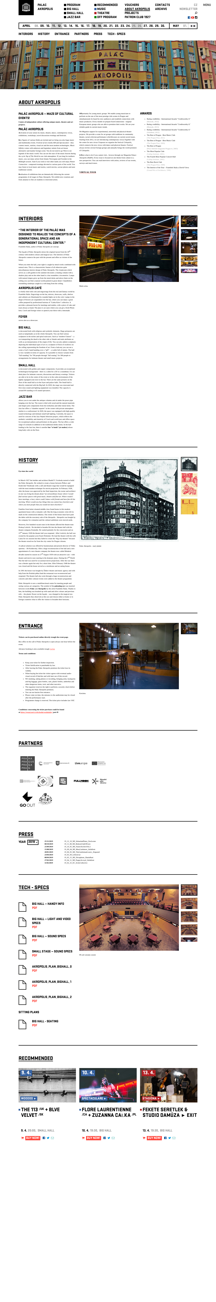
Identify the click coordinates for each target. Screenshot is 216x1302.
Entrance (62, 34)
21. (111, 26)
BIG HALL (73, 9)
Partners (81, 34)
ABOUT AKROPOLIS (137, 9)
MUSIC (101, 9)
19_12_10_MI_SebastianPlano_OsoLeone (80, 840)
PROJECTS (132, 13)
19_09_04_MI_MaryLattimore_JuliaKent (79, 848)
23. (123, 26)
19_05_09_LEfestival (72, 853)
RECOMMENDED (107, 5)
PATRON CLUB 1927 (138, 17)
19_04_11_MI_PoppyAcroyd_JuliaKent (79, 859)
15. (77, 26)
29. (157, 26)
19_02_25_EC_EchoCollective (75, 862)
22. (117, 26)
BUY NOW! (32, 1137)
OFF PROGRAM (107, 17)
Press (98, 34)
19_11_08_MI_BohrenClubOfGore (77, 843)
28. (151, 26)
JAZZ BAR (73, 17)
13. (65, 26)
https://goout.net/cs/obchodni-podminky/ (37, 711)
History (44, 34)
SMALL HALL (75, 13)
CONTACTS (162, 5)
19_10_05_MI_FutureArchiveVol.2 (77, 845)
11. (54, 26)
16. (83, 26)
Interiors (26, 34)
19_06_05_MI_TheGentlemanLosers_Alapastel (82, 851)
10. (48, 26)
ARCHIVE (161, 9)
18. (94, 26)
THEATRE (103, 13)
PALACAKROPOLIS (45, 7)
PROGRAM (73, 5)
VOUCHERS (132, 5)
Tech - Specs (116, 34)
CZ (195, 5)
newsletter (188, 9)
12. (60, 26)
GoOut (52, 648)
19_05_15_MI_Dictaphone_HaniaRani (78, 856)
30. (163, 26)
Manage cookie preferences (32, 1256)
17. (88, 26)
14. (71, 26)
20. (105, 26)
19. (100, 26)
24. (128, 26)
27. (146, 26)
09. (42, 26)
